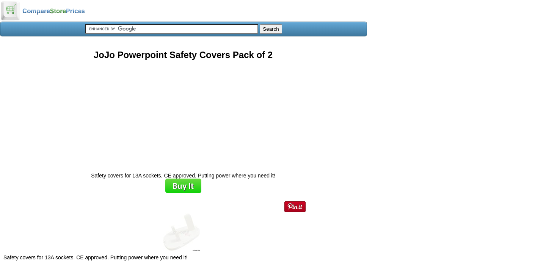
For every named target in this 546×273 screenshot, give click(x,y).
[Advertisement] (183, 113)
